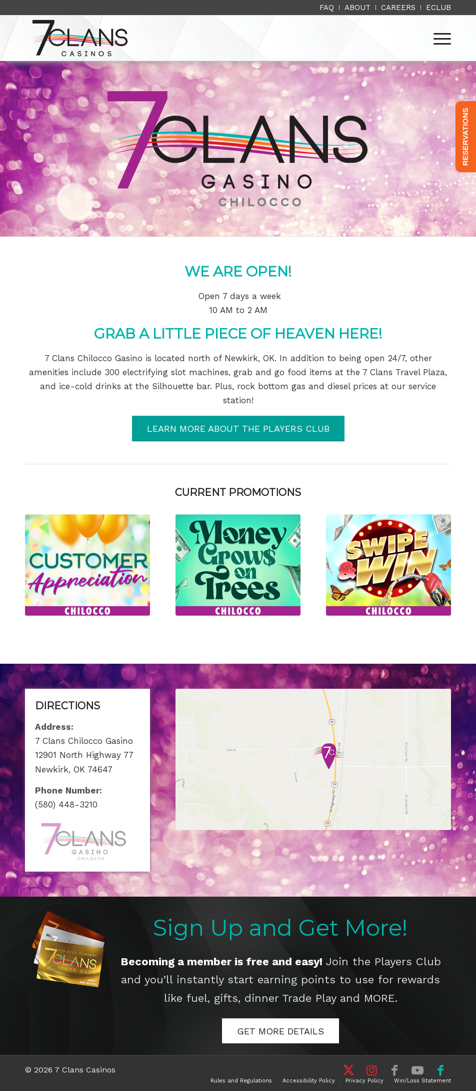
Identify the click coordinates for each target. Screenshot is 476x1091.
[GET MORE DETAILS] (280, 1031)
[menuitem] (327, 7)
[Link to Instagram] (371, 1070)
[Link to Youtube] (417, 1070)
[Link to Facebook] (394, 1070)
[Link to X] (348, 1070)
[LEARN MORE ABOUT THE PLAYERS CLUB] (238, 428)
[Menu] (437, 38)
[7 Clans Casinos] (80, 38)
